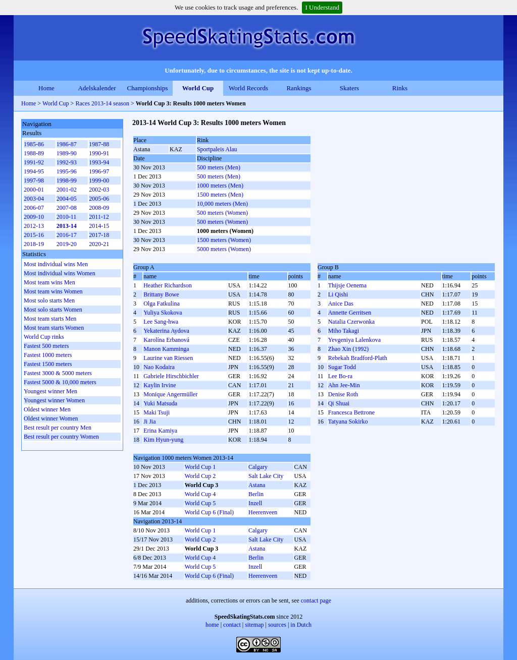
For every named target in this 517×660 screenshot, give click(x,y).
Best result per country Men (57, 427)
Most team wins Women (53, 291)
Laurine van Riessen (168, 358)
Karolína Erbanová (166, 339)
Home (46, 88)
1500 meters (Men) (220, 194)
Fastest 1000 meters (48, 354)
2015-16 (34, 234)
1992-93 (67, 162)
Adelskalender (97, 88)
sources (277, 624)
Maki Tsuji (156, 412)
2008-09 (99, 207)
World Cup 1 (200, 466)
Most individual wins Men (56, 264)
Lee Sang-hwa (160, 321)
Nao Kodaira (159, 367)
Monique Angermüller (170, 394)
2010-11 (67, 216)
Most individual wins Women (59, 273)
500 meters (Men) (218, 167)
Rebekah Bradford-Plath (357, 358)
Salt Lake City (265, 475)
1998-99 (67, 180)
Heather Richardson (167, 285)
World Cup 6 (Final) (209, 512)
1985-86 (34, 144)
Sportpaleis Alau (217, 149)
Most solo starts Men (49, 300)
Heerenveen (262, 512)
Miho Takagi (343, 330)
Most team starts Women (54, 327)
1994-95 (34, 171)
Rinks (399, 88)
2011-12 (99, 216)
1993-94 (99, 162)
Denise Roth (343, 394)
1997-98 (34, 180)
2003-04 (34, 198)
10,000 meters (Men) (222, 203)
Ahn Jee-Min (344, 385)
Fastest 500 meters (46, 345)
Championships (147, 88)
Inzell (255, 503)
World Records (248, 88)
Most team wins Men (49, 282)
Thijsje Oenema (347, 285)
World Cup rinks (44, 336)
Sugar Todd (342, 367)
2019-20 (67, 244)
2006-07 (34, 207)
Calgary (258, 466)
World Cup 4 (200, 494)
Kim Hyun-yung (163, 439)
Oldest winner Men (47, 409)
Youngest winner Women (54, 400)
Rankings (298, 88)
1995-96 (67, 171)
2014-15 (99, 225)
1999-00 (99, 180)
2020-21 (99, 244)
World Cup (198, 88)
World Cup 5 (200, 503)
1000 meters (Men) (220, 185)
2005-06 (99, 198)
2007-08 (67, 207)
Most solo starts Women (53, 309)
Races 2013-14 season (102, 103)
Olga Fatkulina (161, 303)
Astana (256, 485)
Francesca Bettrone (351, 412)
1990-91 (99, 153)
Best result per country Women (61, 436)
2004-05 (67, 198)
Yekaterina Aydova (166, 330)
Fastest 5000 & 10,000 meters (60, 382)
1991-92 (34, 162)
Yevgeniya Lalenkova (354, 339)
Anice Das (340, 303)
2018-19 (34, 244)
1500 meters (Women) (224, 240)
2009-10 (34, 216)
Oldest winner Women (51, 418)
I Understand (322, 7)
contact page (316, 600)
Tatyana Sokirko (348, 421)
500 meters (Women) (222, 212)
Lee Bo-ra (340, 376)
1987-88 (99, 144)
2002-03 (99, 189)
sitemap (254, 624)
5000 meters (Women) (224, 249)
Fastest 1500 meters (48, 364)
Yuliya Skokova (162, 312)
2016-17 (67, 234)
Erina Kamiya (160, 430)
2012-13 (34, 225)
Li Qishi (338, 294)
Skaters (349, 88)
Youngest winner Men (50, 391)
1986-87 (67, 144)
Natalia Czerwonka (351, 321)
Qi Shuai (338, 403)
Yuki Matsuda (160, 403)
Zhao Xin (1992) (348, 348)
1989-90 (67, 153)
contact (232, 624)
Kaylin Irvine (159, 385)
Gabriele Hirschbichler (171, 376)
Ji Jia (149, 421)
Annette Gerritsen (350, 312)
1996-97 (99, 171)
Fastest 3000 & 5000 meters (58, 373)
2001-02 (67, 189)
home (212, 624)
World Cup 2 (200, 475)
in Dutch (301, 624)
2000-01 (34, 189)
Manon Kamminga (166, 348)
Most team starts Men (50, 318)
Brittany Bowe (161, 294)
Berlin (256, 494)
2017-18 (99, 234)
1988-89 (34, 153)
